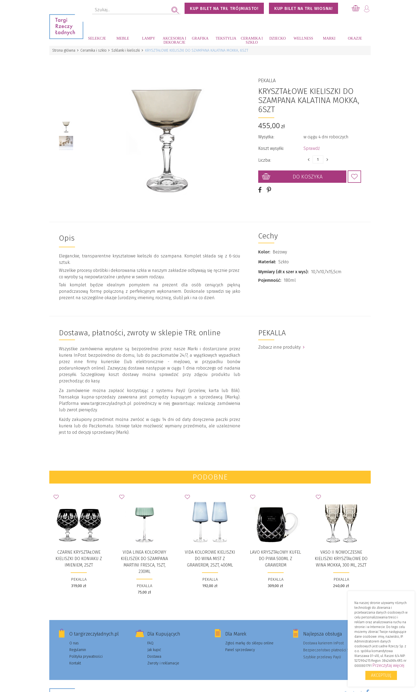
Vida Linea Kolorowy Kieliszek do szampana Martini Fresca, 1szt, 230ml (144, 557)
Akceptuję (381, 675)
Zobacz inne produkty (281, 342)
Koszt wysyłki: (271, 146)
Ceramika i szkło (252, 40)
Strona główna (64, 50)
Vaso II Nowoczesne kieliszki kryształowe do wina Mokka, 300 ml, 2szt (341, 554)
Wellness (303, 38)
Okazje (355, 38)
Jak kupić (154, 645)
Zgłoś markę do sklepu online (249, 639)
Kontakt (75, 659)
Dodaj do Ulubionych (354, 174)
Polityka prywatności (86, 652)
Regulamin (77, 645)
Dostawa (154, 652)
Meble (123, 38)
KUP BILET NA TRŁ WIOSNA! (303, 8)
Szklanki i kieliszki (127, 50)
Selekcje (97, 38)
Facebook (353, 688)
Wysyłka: (266, 134)
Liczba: (264, 158)
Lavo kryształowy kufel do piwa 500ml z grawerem (275, 554)
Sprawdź (311, 146)
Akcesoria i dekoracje (174, 40)
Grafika (200, 38)
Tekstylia (226, 38)
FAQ (150, 639)
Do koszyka (307, 174)
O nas (74, 639)
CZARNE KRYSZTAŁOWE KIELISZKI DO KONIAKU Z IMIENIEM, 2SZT (78, 554)
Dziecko (277, 38)
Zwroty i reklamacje (163, 659)
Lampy (148, 38)
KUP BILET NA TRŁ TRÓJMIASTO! (224, 8)
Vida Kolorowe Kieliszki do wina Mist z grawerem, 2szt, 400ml (210, 554)
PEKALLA (267, 78)
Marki (329, 38)
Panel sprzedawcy (240, 645)
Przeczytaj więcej (388, 665)
